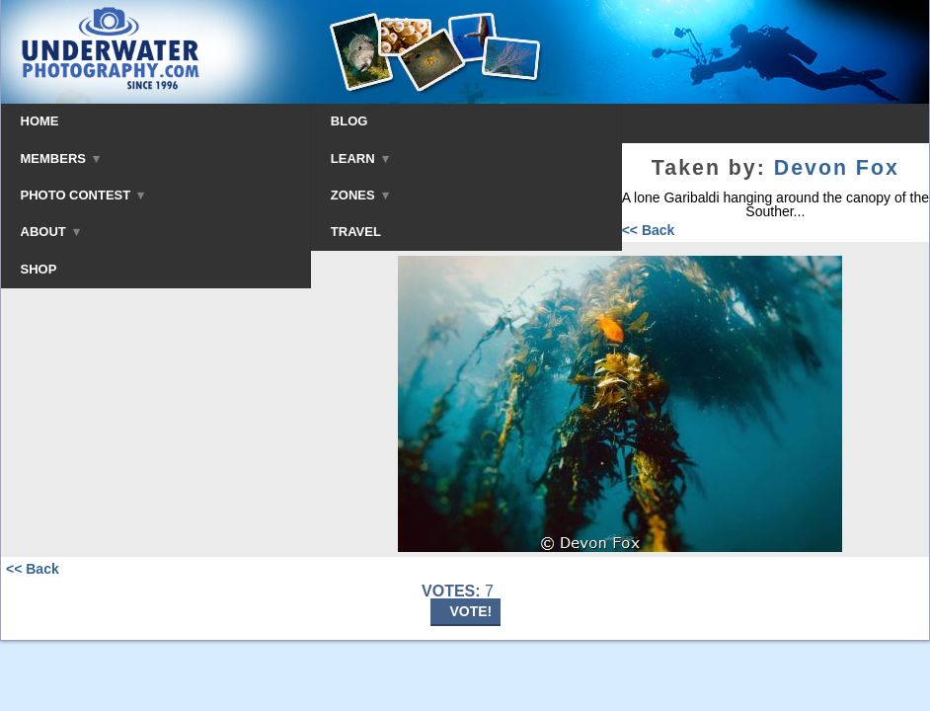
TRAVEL (356, 231)
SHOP (39, 269)
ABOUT (50, 231)
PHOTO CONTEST (83, 195)
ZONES (360, 195)
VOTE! (471, 611)
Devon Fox (836, 168)
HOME (40, 121)
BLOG (349, 121)
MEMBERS (61, 158)
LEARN (360, 158)
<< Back (648, 230)
